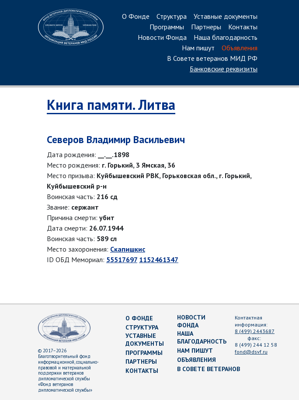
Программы (167, 27)
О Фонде (136, 17)
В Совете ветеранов (208, 369)
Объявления (239, 48)
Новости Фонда (162, 38)
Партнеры (206, 27)
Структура (171, 17)
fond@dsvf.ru (251, 351)
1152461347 (158, 259)
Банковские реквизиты (223, 69)
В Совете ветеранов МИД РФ (212, 59)
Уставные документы (225, 17)
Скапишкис (127, 249)
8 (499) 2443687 (255, 331)
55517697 (121, 259)
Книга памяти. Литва (111, 104)
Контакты (242, 27)
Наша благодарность (225, 38)
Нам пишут (198, 48)
